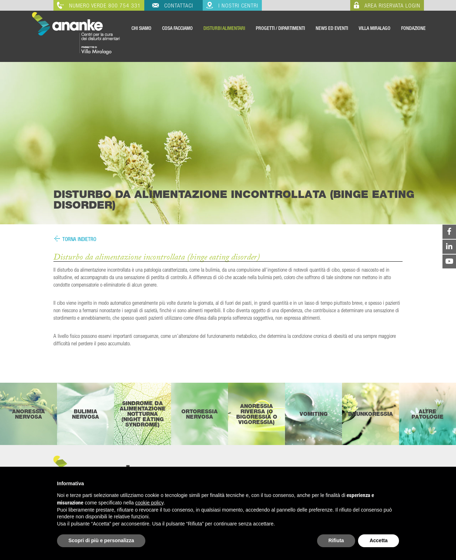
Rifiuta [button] (336, 540)
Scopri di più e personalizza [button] (101, 540)
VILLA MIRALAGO (374, 28)
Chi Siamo (141, 28)
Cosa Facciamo (177, 28)
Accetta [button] (378, 540)
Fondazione (413, 28)
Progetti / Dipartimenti (280, 28)
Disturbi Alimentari (224, 28)
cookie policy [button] (149, 503)
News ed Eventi (332, 28)
